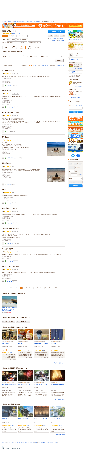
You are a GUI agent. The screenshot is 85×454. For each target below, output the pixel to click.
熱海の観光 (22, 21)
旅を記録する (74, 72)
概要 (6, 47)
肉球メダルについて (78, 86)
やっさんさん (10, 261)
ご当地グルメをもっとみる (59, 363)
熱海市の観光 (29, 21)
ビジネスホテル (17, 442)
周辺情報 (37, 47)
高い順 (43, 65)
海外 (56, 442)
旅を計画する (74, 59)
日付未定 (80, 167)
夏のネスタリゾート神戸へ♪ (75, 35)
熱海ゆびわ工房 (37, 21)
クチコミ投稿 (53, 38)
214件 (11, 425)
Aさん (8, 131)
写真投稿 (61, 38)
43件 (28, 425)
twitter (73, 155)
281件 (44, 425)
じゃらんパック (31, 442)
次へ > (50, 288)
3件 (27, 350)
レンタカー (43, 442)
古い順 (34, 65)
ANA (38, 442)
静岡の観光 (16, 21)
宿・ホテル (4, 442)
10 (46, 288)
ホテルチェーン (10, 442)
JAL (36, 442)
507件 (60, 425)
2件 (43, 350)
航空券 (48, 442)
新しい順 (58, 65)
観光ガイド (4, 21)
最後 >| (56, 288)
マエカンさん (10, 107)
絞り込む (59, 60)
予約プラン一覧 (56, 31)
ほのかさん (9, 85)
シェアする (52, 40)
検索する (75, 112)
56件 (11, 352)
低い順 (46, 65)
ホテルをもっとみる (60, 434)
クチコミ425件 (16, 33)
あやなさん (9, 281)
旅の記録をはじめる (75, 97)
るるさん (9, 203)
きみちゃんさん (10, 243)
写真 (29, 47)
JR (35, 442)
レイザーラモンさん (11, 158)
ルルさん (9, 184)
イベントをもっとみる (60, 399)
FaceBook (78, 155)
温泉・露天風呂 (24, 442)
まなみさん (9, 223)
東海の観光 (10, 21)
